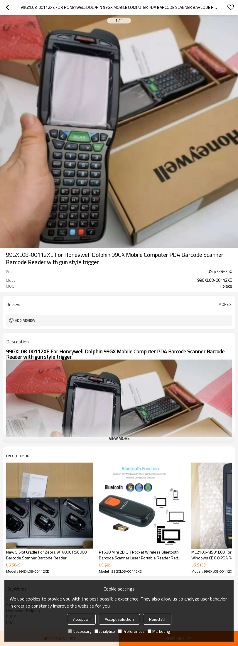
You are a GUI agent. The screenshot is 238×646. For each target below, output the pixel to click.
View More (119, 438)
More (223, 304)
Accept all (81, 619)
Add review (25, 320)
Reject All (157, 619)
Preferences (131, 631)
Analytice (104, 631)
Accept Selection (119, 619)
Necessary (80, 631)
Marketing (159, 631)
